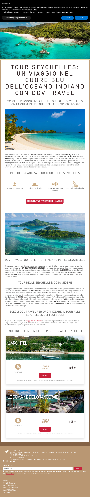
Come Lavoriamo (10, 484)
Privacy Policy (10, 474)
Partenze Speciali (10, 487)
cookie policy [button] (32, 10)
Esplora (45, 375)
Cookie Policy (9, 489)
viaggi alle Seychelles (34, 321)
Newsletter (8, 465)
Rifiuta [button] (67, 18)
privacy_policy (9, 491)
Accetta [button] (81, 18)
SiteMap (6, 492)
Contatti (6, 482)
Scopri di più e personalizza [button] (16, 18)
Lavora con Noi (9, 486)
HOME (5, 480)
